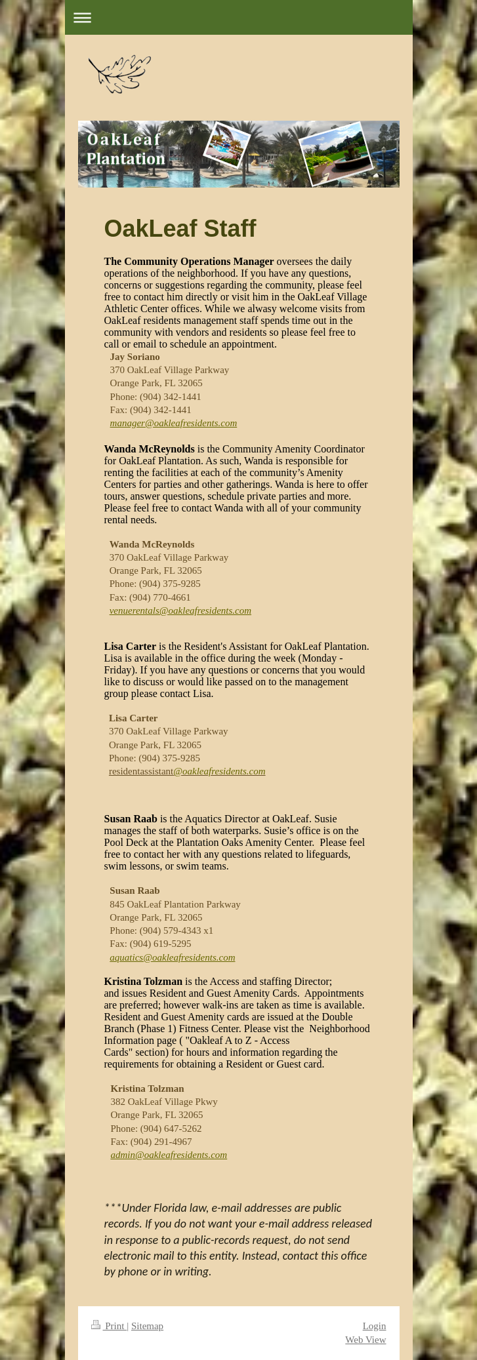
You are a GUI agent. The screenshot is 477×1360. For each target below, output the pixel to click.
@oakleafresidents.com (219, 771)
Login (374, 1326)
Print (109, 1326)
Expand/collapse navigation (238, 17)
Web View (365, 1339)
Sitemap (147, 1326)
